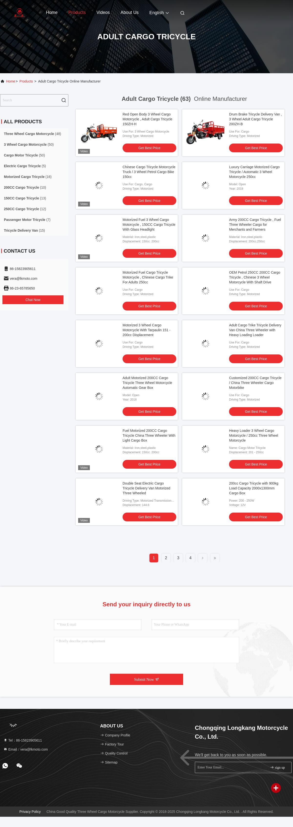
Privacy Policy (30, 812)
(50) (29, 144)
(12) (25, 209)
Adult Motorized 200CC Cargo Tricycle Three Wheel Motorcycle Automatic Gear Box (147, 383)
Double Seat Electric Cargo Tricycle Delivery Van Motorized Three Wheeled (146, 488)
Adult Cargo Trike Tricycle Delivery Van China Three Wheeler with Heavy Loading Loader (255, 330)
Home (52, 12)
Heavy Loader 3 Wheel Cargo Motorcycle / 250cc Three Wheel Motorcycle (253, 435)
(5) (25, 166)
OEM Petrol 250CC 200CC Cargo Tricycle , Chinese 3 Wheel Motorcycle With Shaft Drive (254, 277)
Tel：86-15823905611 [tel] (22, 740)
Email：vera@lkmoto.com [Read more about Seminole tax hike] (25, 749)
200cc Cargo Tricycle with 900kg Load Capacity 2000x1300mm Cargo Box (253, 488)
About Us (130, 12)
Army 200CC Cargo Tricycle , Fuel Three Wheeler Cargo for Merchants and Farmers (255, 224)
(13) (25, 198)
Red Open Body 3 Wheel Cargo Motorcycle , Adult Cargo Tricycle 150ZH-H (147, 119)
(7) (27, 220)
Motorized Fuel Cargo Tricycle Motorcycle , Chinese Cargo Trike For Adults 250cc (148, 277)
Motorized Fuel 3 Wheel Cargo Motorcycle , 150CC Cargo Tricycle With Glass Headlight (149, 224)
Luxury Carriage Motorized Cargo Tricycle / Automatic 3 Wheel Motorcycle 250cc (254, 172)
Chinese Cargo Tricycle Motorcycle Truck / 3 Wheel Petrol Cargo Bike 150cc (149, 172)
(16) (28, 177)
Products (77, 12)
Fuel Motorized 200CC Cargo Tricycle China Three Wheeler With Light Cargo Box (149, 435)
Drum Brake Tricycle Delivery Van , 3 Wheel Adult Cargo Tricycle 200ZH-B (255, 119)
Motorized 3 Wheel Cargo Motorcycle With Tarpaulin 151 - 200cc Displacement (146, 330)
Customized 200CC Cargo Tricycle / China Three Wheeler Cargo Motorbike (255, 383)
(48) (32, 134)
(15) (24, 230)
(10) (25, 187)
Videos (103, 12)
